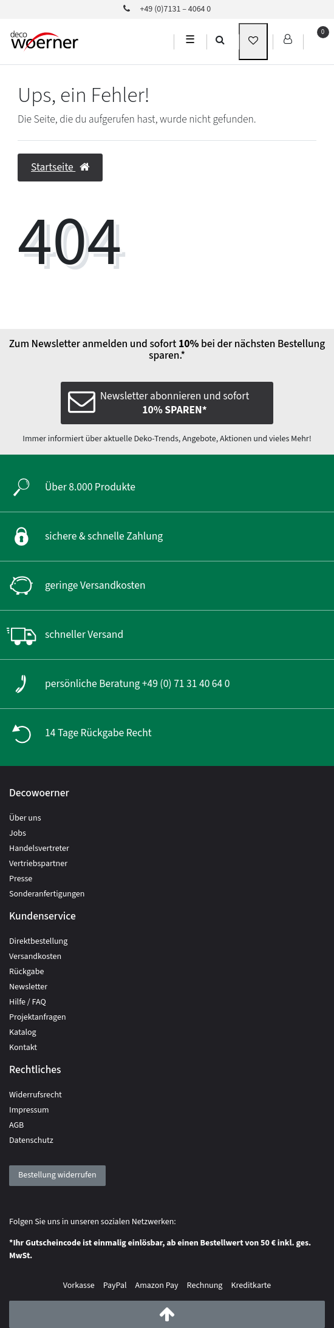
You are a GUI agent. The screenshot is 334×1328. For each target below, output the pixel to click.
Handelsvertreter (39, 848)
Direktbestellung (38, 941)
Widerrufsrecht (35, 1095)
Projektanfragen (37, 1017)
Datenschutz (31, 1140)
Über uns (25, 818)
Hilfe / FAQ (27, 1002)
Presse (20, 879)
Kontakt (23, 1048)
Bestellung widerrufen (57, 1175)
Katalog (22, 1032)
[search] (220, 39)
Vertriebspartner (38, 864)
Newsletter (28, 987)
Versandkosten (35, 956)
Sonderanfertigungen (46, 894)
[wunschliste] (253, 41)
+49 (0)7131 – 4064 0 (167, 9)
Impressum (29, 1110)
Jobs (17, 833)
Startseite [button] (60, 167)
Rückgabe (26, 972)
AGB (16, 1125)
